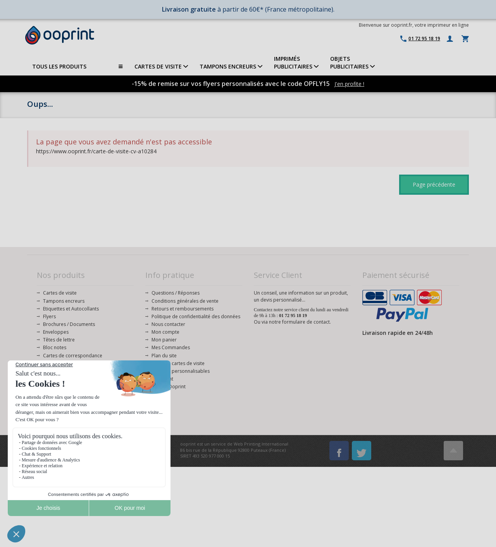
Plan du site (164, 355)
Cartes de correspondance (72, 355)
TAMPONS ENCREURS (231, 66)
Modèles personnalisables (181, 371)
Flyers (49, 316)
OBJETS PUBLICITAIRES (352, 62)
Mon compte (165, 332)
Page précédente (434, 184)
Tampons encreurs (63, 301)
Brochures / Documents (69, 324)
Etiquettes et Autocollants (71, 308)
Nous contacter (168, 324)
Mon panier (164, 339)
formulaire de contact (306, 322)
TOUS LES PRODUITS (77, 66)
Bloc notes (54, 347)
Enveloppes (56, 332)
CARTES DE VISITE (161, 66)
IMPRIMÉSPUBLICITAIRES (296, 62)
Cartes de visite (60, 293)
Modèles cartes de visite (178, 363)
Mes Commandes (171, 347)
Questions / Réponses (176, 293)
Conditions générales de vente (185, 301)
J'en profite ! (349, 83)
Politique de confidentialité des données (196, 316)
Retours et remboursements (183, 308)
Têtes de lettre (59, 339)
